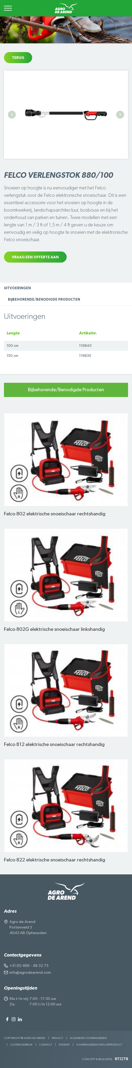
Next (120, 115)
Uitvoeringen (17, 288)
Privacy (57, 1038)
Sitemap (64, 1044)
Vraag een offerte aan (35, 257)
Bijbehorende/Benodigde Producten (44, 299)
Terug (18, 58)
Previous (12, 115)
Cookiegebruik (21, 1044)
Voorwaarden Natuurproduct (99, 1044)
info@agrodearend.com (30, 972)
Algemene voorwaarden (88, 1038)
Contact (45, 1044)
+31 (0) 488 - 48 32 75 (28, 966)
